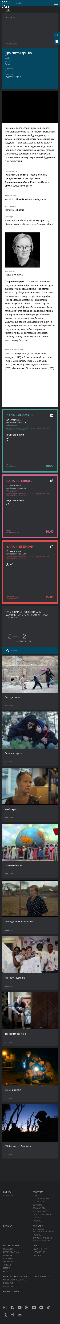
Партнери (8, 1258)
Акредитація (39, 1252)
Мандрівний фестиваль (14, 1280)
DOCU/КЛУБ (8, 1283)
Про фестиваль (11, 1246)
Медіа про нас (40, 1249)
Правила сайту (11, 1292)
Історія (6, 1268)
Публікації (8, 1195)
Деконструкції (40, 1211)
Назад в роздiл (11, 44)
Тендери (7, 1265)
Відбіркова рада (11, 1252)
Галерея (37, 1255)
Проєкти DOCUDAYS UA (15, 1277)
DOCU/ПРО (37, 1205)
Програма (38, 1192)
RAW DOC (37, 1235)
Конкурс (37, 1195)
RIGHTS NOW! (39, 1202)
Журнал (7, 1192)
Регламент (8, 1249)
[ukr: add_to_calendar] (52, 415)
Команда (7, 1255)
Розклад (7, 1226)
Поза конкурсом (41, 1198)
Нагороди (37, 1221)
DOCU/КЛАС (38, 1218)
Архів (5, 1271)
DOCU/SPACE (9, 1286)
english (19, 3)
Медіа (36, 1246)
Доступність (9, 1262)
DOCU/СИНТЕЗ (39, 1208)
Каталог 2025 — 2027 (43, 1277)
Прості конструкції (42, 1214)
